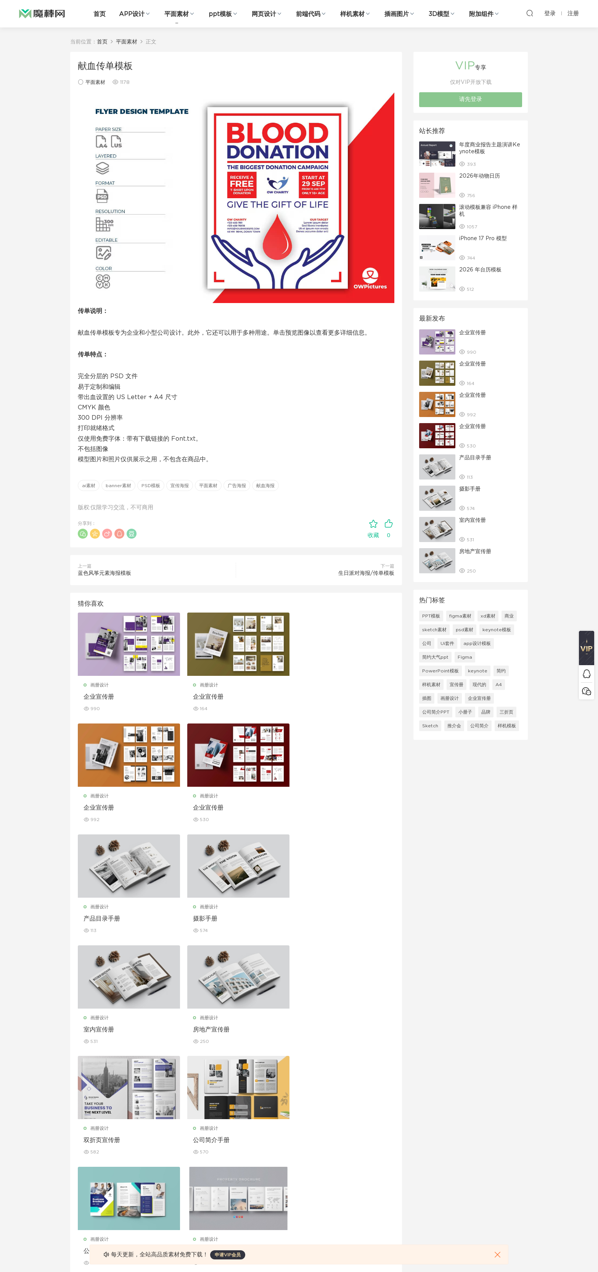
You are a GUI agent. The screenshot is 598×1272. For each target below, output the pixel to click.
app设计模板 (477, 643)
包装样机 (299, 1114)
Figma (465, 657)
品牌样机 (299, 1147)
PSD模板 (150, 485)
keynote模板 (496, 629)
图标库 (77, 1180)
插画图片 (396, 14)
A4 (498, 684)
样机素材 (352, 14)
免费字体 (226, 1196)
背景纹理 (152, 1196)
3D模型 (439, 14)
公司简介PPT (435, 712)
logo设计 (153, 1213)
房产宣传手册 (318, 1030)
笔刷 (148, 1163)
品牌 (485, 712)
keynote (477, 671)
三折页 (506, 712)
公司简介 (479, 725)
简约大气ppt (435, 657)
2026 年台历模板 (480, 270)
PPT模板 (431, 616)
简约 (501, 671)
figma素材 (460, 616)
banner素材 (118, 485)
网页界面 (79, 1114)
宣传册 (456, 684)
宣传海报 (179, 485)
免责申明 (372, 1131)
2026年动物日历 (479, 176)
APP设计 (132, 14)
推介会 (454, 725)
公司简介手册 (102, 1030)
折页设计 (226, 1131)
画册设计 (99, 685)
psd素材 (464, 629)
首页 (99, 14)
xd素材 (488, 616)
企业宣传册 (99, 697)
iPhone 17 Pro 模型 (483, 238)
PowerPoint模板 (440, 671)
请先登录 (470, 99)
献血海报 (265, 485)
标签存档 (372, 1163)
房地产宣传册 (209, 919)
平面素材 (176, 14)
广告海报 (237, 485)
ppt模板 (220, 14)
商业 (509, 616)
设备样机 (299, 1131)
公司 (426, 643)
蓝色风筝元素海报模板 (104, 573)
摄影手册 (312, 808)
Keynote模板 (157, 1131)
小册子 (465, 712)
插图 (426, 698)
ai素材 (88, 485)
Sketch (430, 725)
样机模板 (507, 725)
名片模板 (226, 1163)
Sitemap (373, 1147)
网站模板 (79, 1147)
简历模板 (226, 1180)
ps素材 (77, 1196)
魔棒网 (42, 13)
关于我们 (372, 1114)
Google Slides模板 (164, 1114)
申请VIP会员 (228, 1255)
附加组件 (481, 14)
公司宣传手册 (209, 1030)
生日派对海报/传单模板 (366, 573)
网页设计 (264, 14)
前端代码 (308, 14)
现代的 (479, 684)
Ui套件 (447, 643)
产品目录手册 (209, 808)
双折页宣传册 (318, 919)
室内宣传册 (99, 919)
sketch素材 (434, 629)
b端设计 (78, 1131)
